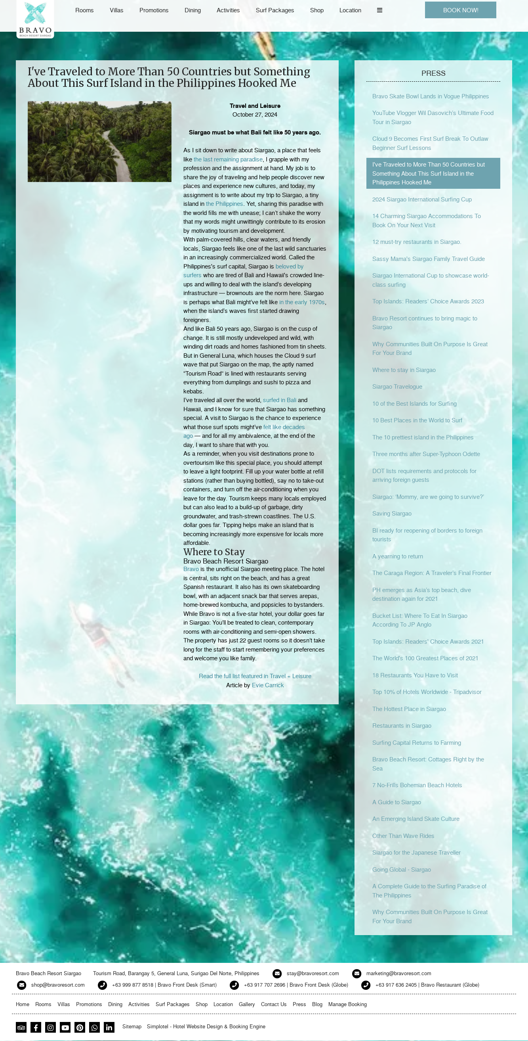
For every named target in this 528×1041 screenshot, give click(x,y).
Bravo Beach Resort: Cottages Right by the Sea (428, 764)
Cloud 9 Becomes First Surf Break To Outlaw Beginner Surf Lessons (430, 143)
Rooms (84, 10)
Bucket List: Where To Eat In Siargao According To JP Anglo (419, 620)
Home (22, 1004)
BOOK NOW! (460, 10)
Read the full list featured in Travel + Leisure (255, 675)
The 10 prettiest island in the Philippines (423, 437)
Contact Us (274, 1004)
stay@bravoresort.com (313, 973)
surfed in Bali (279, 399)
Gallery (247, 1004)
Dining (193, 10)
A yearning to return (397, 556)
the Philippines (224, 203)
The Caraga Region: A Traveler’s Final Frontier (432, 572)
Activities (228, 10)
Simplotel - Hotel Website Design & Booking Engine (206, 1026)
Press (299, 1004)
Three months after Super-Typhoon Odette (426, 453)
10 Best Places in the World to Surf (417, 420)
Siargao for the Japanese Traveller (416, 852)
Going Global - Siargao (401, 869)
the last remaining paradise (228, 159)
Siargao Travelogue (397, 386)
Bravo (191, 568)
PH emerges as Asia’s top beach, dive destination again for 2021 (421, 594)
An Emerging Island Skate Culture (415, 818)
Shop (317, 10)
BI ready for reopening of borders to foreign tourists (427, 535)
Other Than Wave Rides (403, 835)
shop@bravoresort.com (58, 984)
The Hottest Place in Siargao (409, 708)
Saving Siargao (392, 513)
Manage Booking (347, 1004)
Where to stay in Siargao (404, 369)
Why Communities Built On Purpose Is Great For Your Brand (430, 348)
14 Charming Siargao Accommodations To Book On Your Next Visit (426, 220)
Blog (317, 1004)
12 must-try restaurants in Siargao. (416, 241)
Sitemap (131, 1026)
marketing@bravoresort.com (398, 973)
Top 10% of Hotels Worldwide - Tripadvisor (427, 691)
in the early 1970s (302, 301)
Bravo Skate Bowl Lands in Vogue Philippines (430, 96)
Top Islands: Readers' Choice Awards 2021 (428, 641)
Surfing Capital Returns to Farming (416, 742)
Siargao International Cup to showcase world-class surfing (430, 280)
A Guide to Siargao (396, 802)
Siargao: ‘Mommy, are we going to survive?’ (428, 496)
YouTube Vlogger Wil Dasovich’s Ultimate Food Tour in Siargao (433, 117)
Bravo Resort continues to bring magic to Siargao (424, 323)
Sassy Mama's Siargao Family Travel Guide (428, 258)
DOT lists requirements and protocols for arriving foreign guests (424, 475)
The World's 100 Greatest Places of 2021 (425, 658)
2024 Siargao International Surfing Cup (422, 199)
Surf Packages (275, 10)
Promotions (154, 10)
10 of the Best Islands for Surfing (414, 403)
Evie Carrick (268, 685)
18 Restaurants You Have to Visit (415, 675)
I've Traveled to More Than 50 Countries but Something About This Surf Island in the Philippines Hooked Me (428, 173)
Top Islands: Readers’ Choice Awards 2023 (428, 301)
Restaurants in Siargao (401, 725)
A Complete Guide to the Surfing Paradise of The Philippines (429, 890)
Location (350, 10)
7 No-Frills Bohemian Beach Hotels (417, 784)
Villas (117, 10)
